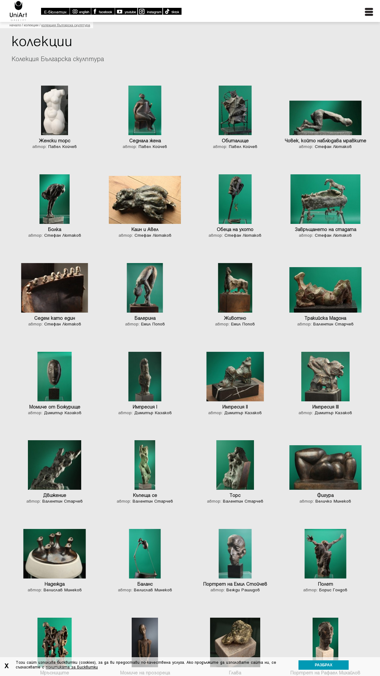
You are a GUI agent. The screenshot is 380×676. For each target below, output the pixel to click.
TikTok (172, 11)
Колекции (31, 25)
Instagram (149, 11)
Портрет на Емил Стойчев (235, 584)
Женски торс (54, 140)
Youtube (126, 11)
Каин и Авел (144, 229)
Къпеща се (145, 495)
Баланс (145, 584)
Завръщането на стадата (325, 229)
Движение (54, 495)
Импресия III (325, 406)
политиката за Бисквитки (72, 667)
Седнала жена (145, 140)
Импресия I (145, 406)
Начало (15, 25)
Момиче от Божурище (54, 406)
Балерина (145, 318)
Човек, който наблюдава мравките (325, 140)
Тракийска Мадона (325, 318)
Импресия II (235, 406)
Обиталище (235, 140)
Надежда (55, 584)
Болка (54, 229)
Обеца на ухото (235, 229)
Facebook (103, 11)
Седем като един (54, 318)
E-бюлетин (55, 12)
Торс (235, 495)
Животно (235, 318)
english (80, 11)
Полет (325, 584)
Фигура (325, 495)
